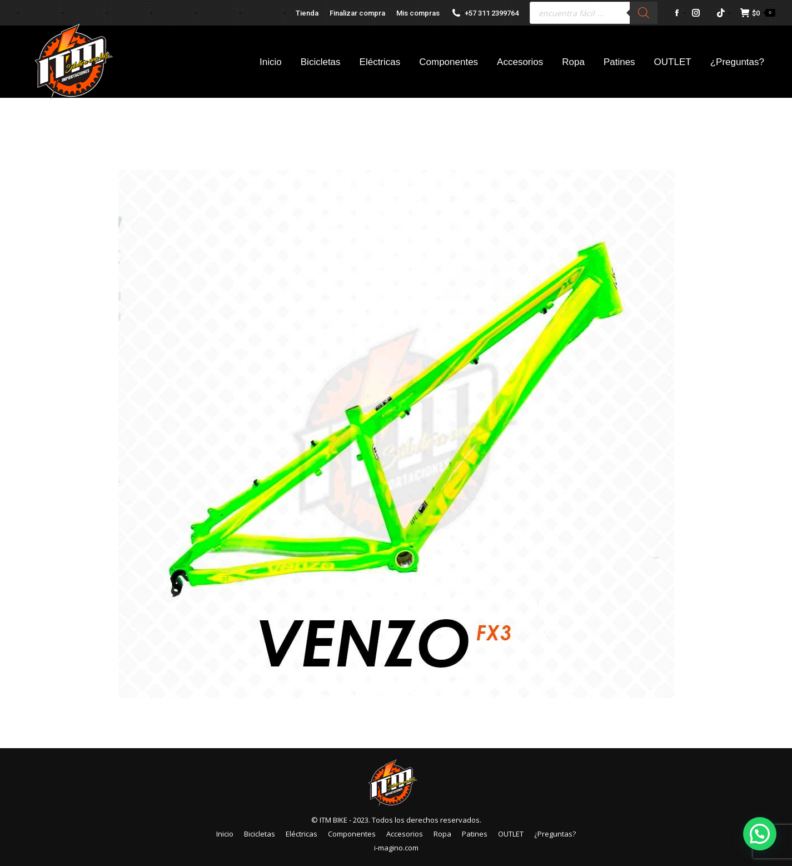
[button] (759, 833)
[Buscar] (643, 13)
